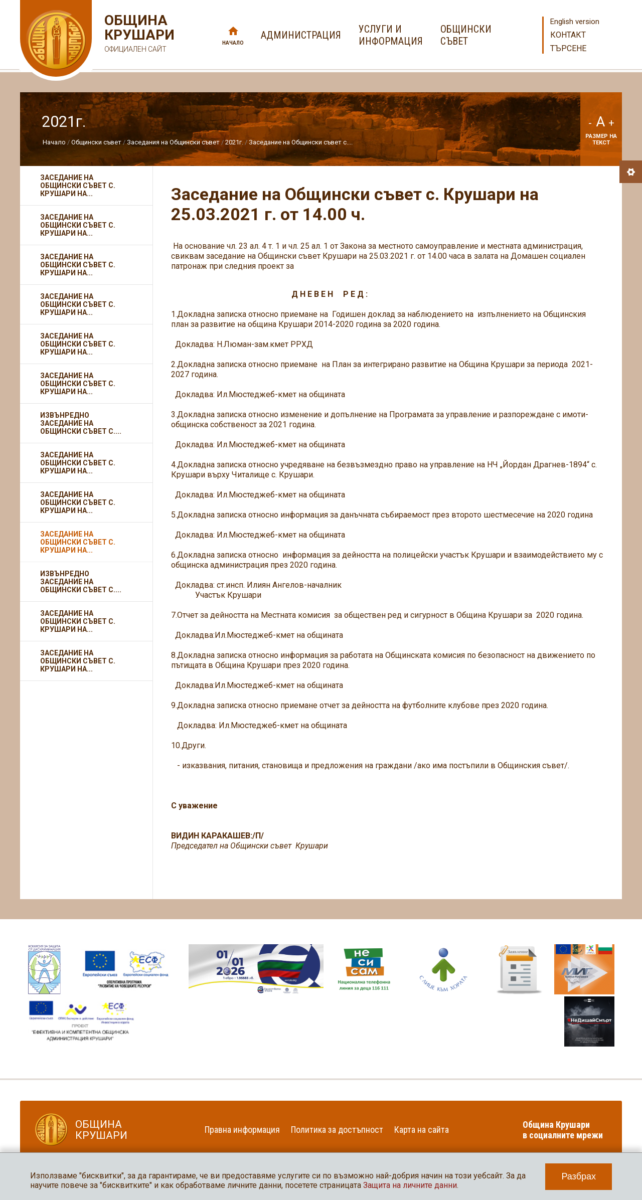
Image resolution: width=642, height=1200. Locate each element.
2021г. (234, 142)
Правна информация (242, 1129)
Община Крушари (138, 35)
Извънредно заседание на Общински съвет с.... (80, 423)
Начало (233, 43)
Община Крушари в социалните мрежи (563, 1129)
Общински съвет (96, 142)
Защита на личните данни (410, 1185)
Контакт (568, 35)
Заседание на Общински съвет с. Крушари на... (77, 186)
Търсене (568, 48)
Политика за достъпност (337, 1129)
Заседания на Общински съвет (173, 142)
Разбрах (578, 1176)
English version (574, 21)
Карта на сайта (421, 1129)
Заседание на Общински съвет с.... (301, 142)
